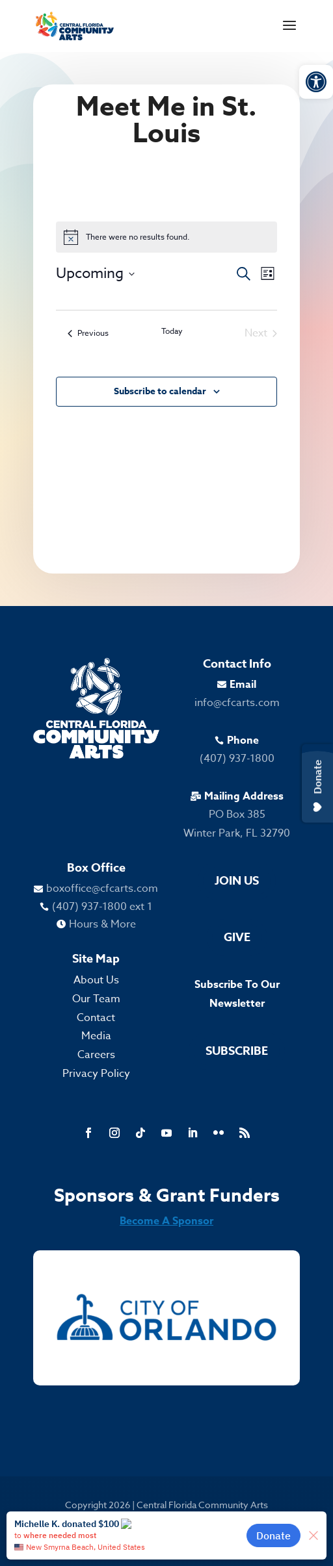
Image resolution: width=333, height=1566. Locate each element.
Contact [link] (96, 1018)
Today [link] (172, 331)
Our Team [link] (96, 999)
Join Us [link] (237, 880)
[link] (316, 82)
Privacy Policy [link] (96, 1073)
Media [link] (96, 1036)
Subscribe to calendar (160, 391)
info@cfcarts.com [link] (237, 703)
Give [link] (237, 937)
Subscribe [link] (237, 1050)
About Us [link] (96, 980)
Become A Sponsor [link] (166, 1221)
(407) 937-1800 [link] (237, 758)
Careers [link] (96, 1055)
